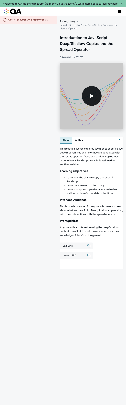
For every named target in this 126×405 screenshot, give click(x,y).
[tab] (66, 140)
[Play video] (92, 96)
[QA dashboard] (12, 11)
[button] (121, 3)
